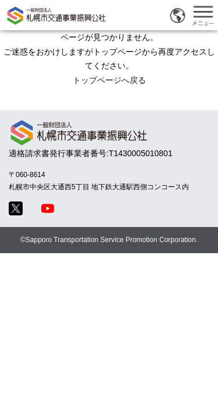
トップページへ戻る (109, 80)
